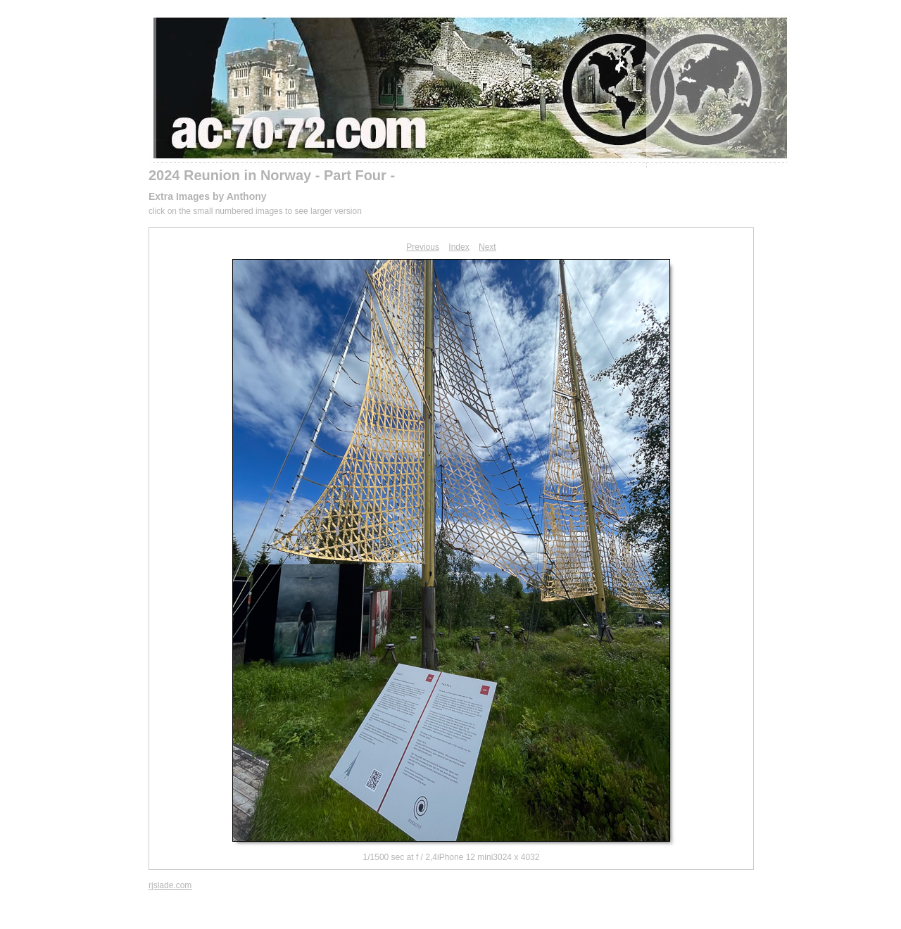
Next (487, 247)
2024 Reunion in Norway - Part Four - (272, 175)
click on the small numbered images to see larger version (255, 211)
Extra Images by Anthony (208, 196)
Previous (422, 247)
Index (458, 247)
